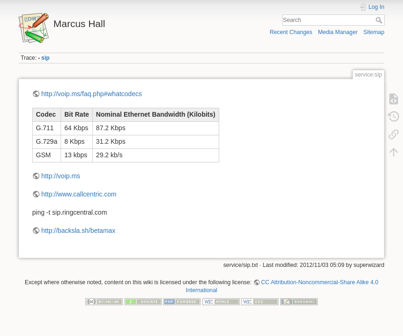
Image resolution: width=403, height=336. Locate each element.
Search (379, 20)
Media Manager (338, 32)
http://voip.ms (61, 176)
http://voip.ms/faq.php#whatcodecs (92, 94)
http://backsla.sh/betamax (79, 230)
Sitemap (373, 32)
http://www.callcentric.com (79, 194)
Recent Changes (291, 32)
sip (46, 58)
